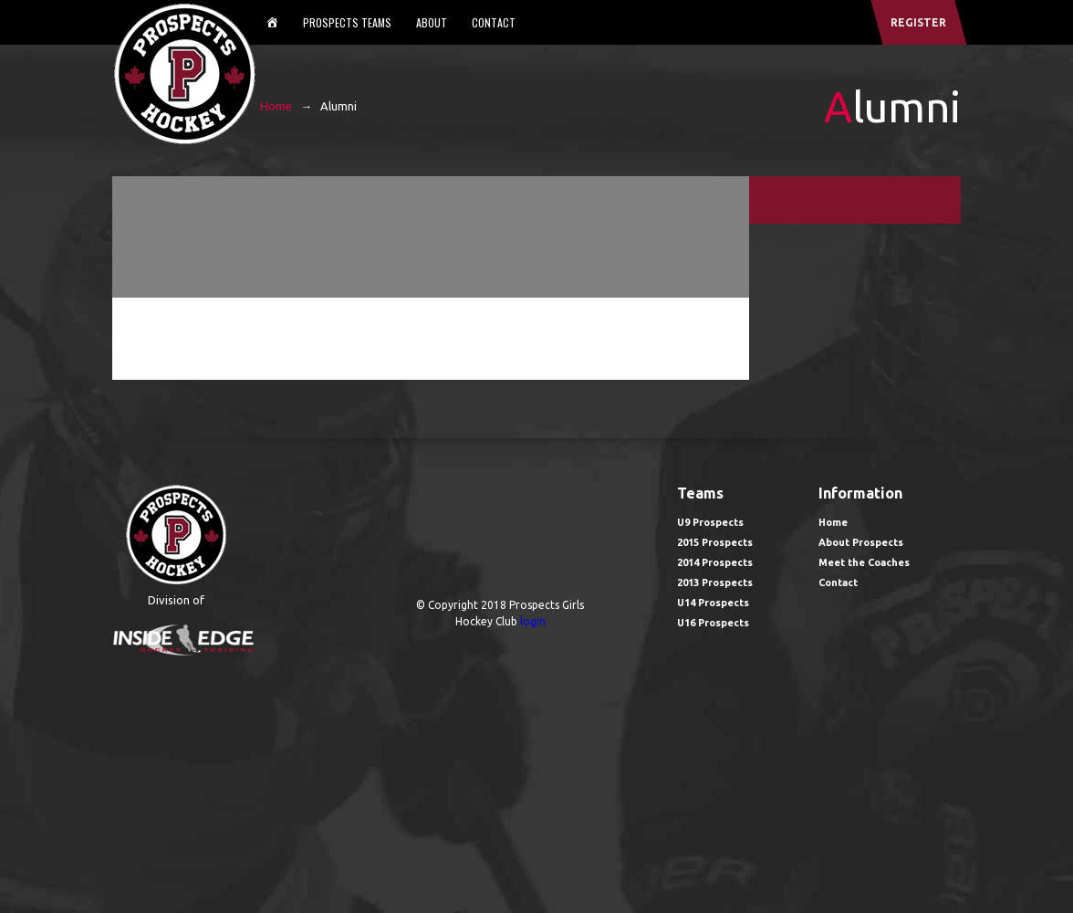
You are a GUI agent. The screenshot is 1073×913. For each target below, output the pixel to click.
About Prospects (860, 542)
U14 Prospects (713, 602)
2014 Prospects (715, 562)
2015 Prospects (715, 542)
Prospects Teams (347, 22)
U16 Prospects (713, 622)
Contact (494, 22)
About (431, 22)
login (533, 621)
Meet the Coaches (864, 562)
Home (276, 106)
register (918, 22)
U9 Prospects (710, 522)
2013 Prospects (715, 582)
